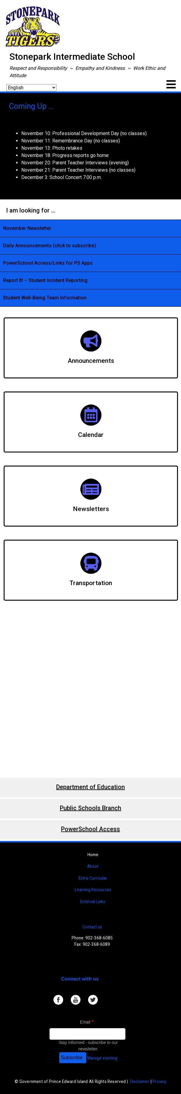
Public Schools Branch (90, 808)
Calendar (91, 434)
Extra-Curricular (93, 878)
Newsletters (91, 509)
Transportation (91, 583)
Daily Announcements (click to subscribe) (49, 245)
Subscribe (72, 1057)
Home (92, 854)
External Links (92, 901)
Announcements (91, 360)
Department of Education (90, 787)
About (92, 866)
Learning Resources (93, 889)
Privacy (159, 1081)
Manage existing (102, 1058)
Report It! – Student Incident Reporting (45, 280)
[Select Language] (31, 87)
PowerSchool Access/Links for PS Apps (48, 263)
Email (85, 1022)
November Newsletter (27, 228)
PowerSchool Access (90, 829)
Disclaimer (140, 1081)
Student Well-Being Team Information (45, 298)
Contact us (92, 926)
